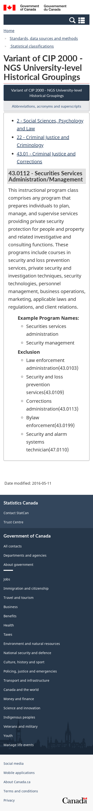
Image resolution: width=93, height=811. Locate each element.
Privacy (9, 800)
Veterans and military (21, 726)
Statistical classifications (32, 46)
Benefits (10, 616)
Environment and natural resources (32, 643)
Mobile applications (19, 772)
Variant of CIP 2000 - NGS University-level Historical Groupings (46, 93)
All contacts (13, 546)
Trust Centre (13, 522)
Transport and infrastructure (26, 680)
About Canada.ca (17, 782)
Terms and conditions (21, 791)
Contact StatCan (16, 513)
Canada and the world (21, 689)
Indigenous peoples (19, 717)
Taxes (8, 634)
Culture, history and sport (24, 662)
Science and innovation (22, 708)
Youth (8, 735)
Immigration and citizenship (26, 588)
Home (9, 30)
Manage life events (19, 745)
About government (18, 564)
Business (11, 607)
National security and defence (27, 653)
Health (9, 625)
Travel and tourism (19, 597)
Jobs (7, 579)
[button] (47, 20)
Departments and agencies (25, 555)
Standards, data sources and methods (44, 38)
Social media (14, 763)
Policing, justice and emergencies (30, 671)
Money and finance (19, 699)
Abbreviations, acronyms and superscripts (46, 106)
